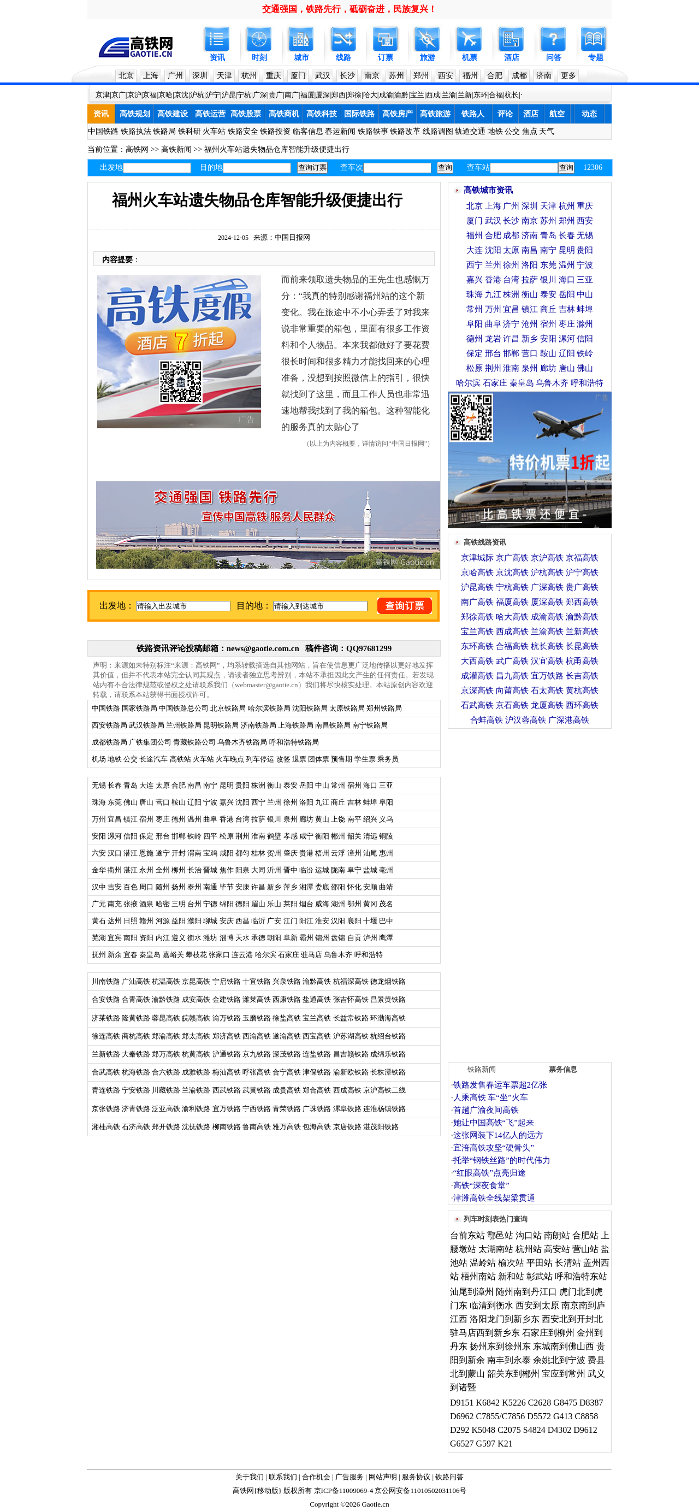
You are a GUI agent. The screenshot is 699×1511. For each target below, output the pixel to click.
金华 (99, 870)
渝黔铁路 (166, 999)
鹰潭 (386, 938)
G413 (563, 1416)
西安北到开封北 (572, 1319)
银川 (274, 819)
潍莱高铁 (256, 999)
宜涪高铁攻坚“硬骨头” (493, 1147)
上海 (150, 76)
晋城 (210, 870)
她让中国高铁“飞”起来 (493, 1122)
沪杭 (197, 95)
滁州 (585, 324)
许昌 (258, 887)
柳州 (178, 870)
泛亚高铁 (166, 1109)
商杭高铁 (136, 1036)
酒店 (511, 58)
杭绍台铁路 (388, 1036)
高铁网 (137, 149)
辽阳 (194, 802)
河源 (163, 921)
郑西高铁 (582, 602)
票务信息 (563, 1069)
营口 (163, 802)
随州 (163, 887)
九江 (323, 802)
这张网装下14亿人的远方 (498, 1135)
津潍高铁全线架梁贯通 (494, 1198)
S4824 (534, 1430)
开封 (178, 853)
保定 (146, 836)
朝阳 (274, 938)
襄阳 (354, 921)
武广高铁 (512, 661)
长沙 (347, 76)
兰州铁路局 (184, 725)
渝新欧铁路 (351, 1072)
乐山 (274, 904)
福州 (470, 76)
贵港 (306, 853)
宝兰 (417, 95)
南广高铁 (477, 602)
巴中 (386, 921)
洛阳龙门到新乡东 (505, 1319)
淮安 (322, 921)
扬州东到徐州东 (500, 1346)
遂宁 (163, 853)
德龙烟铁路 (388, 981)
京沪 (134, 95)
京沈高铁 (512, 572)
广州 (175, 76)
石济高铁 (136, 1127)
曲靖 (386, 887)
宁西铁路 (256, 1109)
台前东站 (467, 1235)
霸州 (306, 938)
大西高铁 (477, 661)
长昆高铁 (582, 646)
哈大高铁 (512, 616)
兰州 (274, 802)
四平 (210, 836)
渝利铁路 (196, 1109)
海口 (370, 785)
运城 (322, 870)
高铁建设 (172, 114)
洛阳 (306, 802)
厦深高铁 (547, 602)
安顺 (370, 887)
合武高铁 (106, 1072)
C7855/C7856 (500, 1416)
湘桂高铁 (106, 1127)
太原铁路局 (347, 708)
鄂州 (354, 904)
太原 (163, 785)
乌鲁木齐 (338, 955)
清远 (370, 836)
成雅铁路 (196, 1072)
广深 (260, 95)
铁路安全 (243, 131)
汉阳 (338, 921)
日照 (130, 921)
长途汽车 (153, 759)
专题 (595, 58)
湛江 (130, 870)
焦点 (529, 131)
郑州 (421, 76)
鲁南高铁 (256, 1127)
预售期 (341, 759)
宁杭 (244, 95)
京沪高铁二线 (384, 1090)
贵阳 (242, 785)
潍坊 (210, 938)
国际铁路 (359, 114)
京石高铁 (512, 705)
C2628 (540, 1402)
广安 (274, 921)
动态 (589, 114)
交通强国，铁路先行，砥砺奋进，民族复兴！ (349, 9)
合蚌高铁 (486, 720)
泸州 (370, 938)
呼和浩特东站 (581, 1276)
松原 (227, 836)
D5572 (539, 1416)
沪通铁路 (226, 1054)
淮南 (258, 836)
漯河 (115, 836)
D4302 (560, 1430)
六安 (99, 853)
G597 (486, 1443)
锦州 (322, 938)
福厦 (307, 95)
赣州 (146, 921)
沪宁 (213, 95)
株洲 (257, 785)
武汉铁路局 (146, 725)
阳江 (306, 921)
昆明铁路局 (221, 725)
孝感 (290, 836)
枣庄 (163, 819)
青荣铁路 (287, 1109)
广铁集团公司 (150, 742)
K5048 (484, 1430)
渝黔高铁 (317, 981)
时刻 (259, 58)
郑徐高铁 (477, 616)
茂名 (386, 904)
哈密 (163, 904)
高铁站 (180, 759)
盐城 (370, 870)
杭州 (249, 76)
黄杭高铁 (582, 690)
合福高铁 (512, 646)
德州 (178, 819)
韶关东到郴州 (513, 1373)
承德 (258, 938)
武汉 (322, 76)
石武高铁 (477, 705)
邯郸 (178, 836)
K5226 (514, 1402)
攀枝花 (196, 955)
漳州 (354, 853)
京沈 (181, 95)
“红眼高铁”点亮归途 (489, 1172)
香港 (227, 819)
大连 (146, 785)
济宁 (511, 324)
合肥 (494, 76)
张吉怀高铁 (351, 999)
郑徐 (354, 95)
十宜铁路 (256, 981)
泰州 (194, 887)
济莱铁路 (106, 1018)
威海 (322, 904)
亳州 (386, 870)
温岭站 (483, 1262)
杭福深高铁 (351, 981)
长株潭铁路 (388, 1072)
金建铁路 (226, 999)
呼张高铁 (256, 1072)
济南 (544, 76)
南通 (210, 887)
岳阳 (306, 785)
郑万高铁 (166, 1054)
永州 (146, 870)
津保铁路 (317, 1072)
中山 (322, 785)
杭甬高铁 (582, 661)
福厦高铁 (512, 602)
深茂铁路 (287, 1054)
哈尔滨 (265, 955)
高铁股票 (245, 114)
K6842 (488, 1402)
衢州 (115, 870)
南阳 (130, 938)
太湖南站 (495, 1249)
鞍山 (178, 802)
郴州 (338, 836)
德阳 (242, 904)
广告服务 (349, 1477)
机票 (469, 58)
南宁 (210, 785)
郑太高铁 (196, 1036)
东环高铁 (477, 646)
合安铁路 (106, 999)
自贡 (354, 938)
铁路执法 (136, 131)
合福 (496, 95)
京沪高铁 (547, 557)
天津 (224, 76)
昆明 (227, 785)
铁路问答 (449, 1477)
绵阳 (227, 904)
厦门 (298, 76)
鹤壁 (274, 836)
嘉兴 (227, 802)
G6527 (462, 1443)
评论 (505, 114)
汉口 (115, 853)
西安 (445, 76)
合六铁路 (166, 1072)
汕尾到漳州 (472, 1291)
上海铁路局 (295, 725)
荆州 (242, 836)
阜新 (290, 938)
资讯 (217, 58)
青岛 (130, 785)
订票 (385, 58)
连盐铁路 (317, 1054)
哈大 (370, 95)
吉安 (115, 887)
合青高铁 (136, 999)
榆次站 (511, 1262)
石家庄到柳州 (548, 1332)
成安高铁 (196, 999)
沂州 (274, 870)
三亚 (386, 785)
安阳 (99, 836)
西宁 (258, 802)
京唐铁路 (347, 1127)
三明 (178, 904)
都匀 (242, 853)
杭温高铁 (166, 981)
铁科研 (189, 131)
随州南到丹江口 (526, 1291)
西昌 (242, 921)
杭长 (512, 95)
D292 (460, 1430)
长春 (115, 785)
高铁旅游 (435, 114)
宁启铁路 (226, 981)
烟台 (306, 904)
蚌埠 (370, 802)
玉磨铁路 (256, 1018)
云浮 (338, 853)
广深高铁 (547, 587)
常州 (338, 785)
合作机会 (316, 1477)
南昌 (194, 785)
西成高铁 (347, 1090)
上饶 (338, 819)
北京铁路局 (228, 708)
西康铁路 (287, 999)
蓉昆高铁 (166, 1018)
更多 (568, 76)
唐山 (146, 802)
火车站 (214, 131)
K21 (505, 1443)
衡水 (194, 938)
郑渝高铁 (166, 1036)
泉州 (290, 819)
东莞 (115, 802)
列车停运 (260, 759)
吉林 (354, 802)
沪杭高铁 (547, 572)
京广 (118, 95)
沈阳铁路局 (310, 708)
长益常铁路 (351, 1018)
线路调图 (438, 131)
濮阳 (194, 921)
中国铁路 (103, 131)
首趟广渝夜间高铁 (486, 1110)
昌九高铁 (512, 675)
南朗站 (557, 1235)
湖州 (338, 904)
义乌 (386, 819)
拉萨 (258, 819)
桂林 (258, 853)
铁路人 (472, 114)
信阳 (130, 836)
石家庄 (288, 955)
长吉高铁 (582, 675)
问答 (553, 58)
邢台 (163, 836)
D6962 (462, 1416)
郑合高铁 (317, 1090)
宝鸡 (210, 853)
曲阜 (210, 819)
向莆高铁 (512, 690)
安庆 (227, 921)
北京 (126, 76)
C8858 (586, 1416)
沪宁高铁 (582, 572)
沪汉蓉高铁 (525, 720)
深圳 (200, 76)
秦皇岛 (150, 955)
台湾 (242, 819)
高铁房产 (397, 114)
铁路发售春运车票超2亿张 (500, 1085)
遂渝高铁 (287, 1036)
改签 (283, 759)
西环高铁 (582, 705)
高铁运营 (210, 114)
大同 (258, 870)
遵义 (178, 938)
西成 (433, 95)
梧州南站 (478, 1276)
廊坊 (306, 819)
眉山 (258, 904)
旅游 (427, 58)
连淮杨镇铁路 (384, 1109)
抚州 (99, 955)
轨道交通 (470, 131)
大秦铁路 (136, 1054)
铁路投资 (275, 131)
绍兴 (370, 819)
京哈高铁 (477, 572)
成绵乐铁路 (388, 1054)
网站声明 (383, 1477)
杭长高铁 (547, 646)
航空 (557, 114)
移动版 (268, 1490)
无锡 (99, 785)
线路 (343, 58)
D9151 (462, 1402)
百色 (130, 887)
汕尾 (370, 853)
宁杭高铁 (512, 587)
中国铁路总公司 (184, 708)
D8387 (591, 1402)
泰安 (290, 785)
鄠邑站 (500, 1235)
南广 (292, 95)
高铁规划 (135, 114)
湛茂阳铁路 (381, 1127)
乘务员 (388, 759)
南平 (354, 819)
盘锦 (338, 938)
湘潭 (306, 887)
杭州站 (529, 1249)
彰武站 (539, 1276)
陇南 (338, 870)
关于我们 (249, 1477)
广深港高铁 (568, 720)
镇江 (130, 819)
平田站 (539, 1262)
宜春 (130, 955)
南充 (115, 904)
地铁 (495, 131)
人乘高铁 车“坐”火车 (490, 1097)
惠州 (386, 853)
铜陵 (386, 836)
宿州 (354, 785)
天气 (546, 131)
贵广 (276, 95)
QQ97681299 (369, 648)
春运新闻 (340, 131)
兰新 (465, 95)
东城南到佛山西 (563, 1346)
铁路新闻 (481, 1069)
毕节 (227, 887)
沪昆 (229, 95)
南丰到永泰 (509, 1360)
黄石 (99, 921)
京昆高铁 (196, 981)
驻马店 (311, 955)
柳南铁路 (226, 1127)
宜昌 (115, 819)
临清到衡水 (491, 1305)
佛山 (130, 802)
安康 (242, 887)
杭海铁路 (136, 1072)
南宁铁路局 (370, 725)
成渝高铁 (547, 616)
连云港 (242, 955)
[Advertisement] (530, 892)
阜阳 (386, 802)
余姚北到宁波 (559, 1360)
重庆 (273, 76)
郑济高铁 (226, 1036)
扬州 (178, 887)
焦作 (227, 870)
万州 (99, 819)
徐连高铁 (106, 1036)
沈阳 (242, 802)
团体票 (318, 759)
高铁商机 (284, 114)
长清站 (568, 1262)
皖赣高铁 (196, 1018)
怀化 (354, 887)
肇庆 (290, 853)
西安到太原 (537, 1305)
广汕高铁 (136, 981)
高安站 (557, 1249)
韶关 (354, 836)
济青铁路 (136, 1109)
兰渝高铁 (547, 631)
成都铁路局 (109, 742)
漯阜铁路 (347, 1109)
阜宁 (354, 870)
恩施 (146, 853)
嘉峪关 (173, 955)
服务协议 (416, 1477)
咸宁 (306, 836)
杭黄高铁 (196, 1054)
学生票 (365, 759)
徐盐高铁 (287, 1018)
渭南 (194, 853)
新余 (115, 955)
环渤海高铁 (388, 1018)
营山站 (585, 1249)
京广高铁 (512, 557)
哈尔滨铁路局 (269, 708)
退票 (299, 759)
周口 (146, 887)
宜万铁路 (226, 1109)
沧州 (530, 324)
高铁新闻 (176, 149)
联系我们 (283, 1477)
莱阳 (290, 904)
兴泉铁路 (287, 981)
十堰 (370, 921)
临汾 (306, 870)
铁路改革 (405, 131)
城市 (301, 58)
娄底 (322, 887)
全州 (163, 870)
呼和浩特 (368, 955)
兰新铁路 (106, 1054)
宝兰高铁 (317, 1018)
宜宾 (115, 938)
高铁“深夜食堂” (481, 1185)
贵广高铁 (582, 587)
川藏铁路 (166, 1090)
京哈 (165, 95)
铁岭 (194, 836)
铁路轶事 (373, 131)
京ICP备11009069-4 (344, 1490)
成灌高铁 (477, 675)
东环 (480, 95)
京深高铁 (477, 690)
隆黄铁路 (136, 1018)
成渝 (386, 95)
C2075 (509, 1430)
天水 (242, 938)
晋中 (290, 870)
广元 (99, 904)
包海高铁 (317, 1127)
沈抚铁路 (196, 1127)
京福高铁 (582, 557)
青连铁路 (106, 1090)
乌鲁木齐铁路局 (242, 742)
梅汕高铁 (226, 1072)
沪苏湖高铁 (351, 1036)
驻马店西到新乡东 (485, 1332)
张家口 (219, 955)
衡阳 (322, 836)
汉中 (99, 887)
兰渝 (449, 95)
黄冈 (370, 904)
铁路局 (164, 131)
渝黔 (401, 95)
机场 (99, 759)
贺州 (274, 853)
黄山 (322, 819)
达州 (115, 921)
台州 (194, 904)
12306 (592, 167)
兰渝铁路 (196, 1090)
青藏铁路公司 (194, 742)
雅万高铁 (287, 1127)
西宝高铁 (317, 1036)
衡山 (274, 785)
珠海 (99, 802)
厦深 (323, 95)
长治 (194, 870)
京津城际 (477, 557)
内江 (163, 938)
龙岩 (493, 338)
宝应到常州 (563, 1373)
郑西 (338, 95)
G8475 (565, 1402)
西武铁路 (226, 1090)
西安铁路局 (109, 725)
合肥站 (585, 1235)
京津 (103, 95)
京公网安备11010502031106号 (420, 1490)
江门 (290, 921)
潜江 (130, 853)
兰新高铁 (582, 631)
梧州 (322, 853)
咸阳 (227, 853)
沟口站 (529, 1235)
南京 (372, 76)
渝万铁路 (226, 1018)
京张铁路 (106, 1109)
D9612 (585, 1430)
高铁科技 (321, 114)
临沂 (258, 921)
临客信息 (308, 131)
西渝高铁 (256, 1036)
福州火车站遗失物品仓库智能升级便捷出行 (277, 149)
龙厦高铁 (547, 705)
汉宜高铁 (547, 661)
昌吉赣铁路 (351, 1054)
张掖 (130, 904)
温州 (194, 819)
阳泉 (242, 870)
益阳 (178, 921)
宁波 (210, 802)
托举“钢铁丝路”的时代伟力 (501, 1160)
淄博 (227, 938)
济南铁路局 (258, 725)
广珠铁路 (317, 1109)
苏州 (396, 76)
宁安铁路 (136, 1090)
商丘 (338, 802)
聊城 (210, 921)
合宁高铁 (287, 1072)
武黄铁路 (256, 1090)
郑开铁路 (166, 1127)
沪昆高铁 (477, 587)
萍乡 (290, 887)
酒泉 (146, 904)
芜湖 (99, 938)
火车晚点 (230, 759)
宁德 (210, 904)
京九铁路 (256, 1054)
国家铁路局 (139, 708)
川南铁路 (106, 981)
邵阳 (338, 887)
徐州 (289, 802)
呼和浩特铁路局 (294, 742)
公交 (512, 131)
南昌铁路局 (333, 725)
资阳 (146, 938)
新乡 (274, 887)
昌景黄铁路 (388, 999)
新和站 (511, 1276)
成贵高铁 (287, 1090)
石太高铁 (547, 690)
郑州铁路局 (384, 708)
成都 (519, 76)
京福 (150, 95)
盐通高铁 (317, 999)
